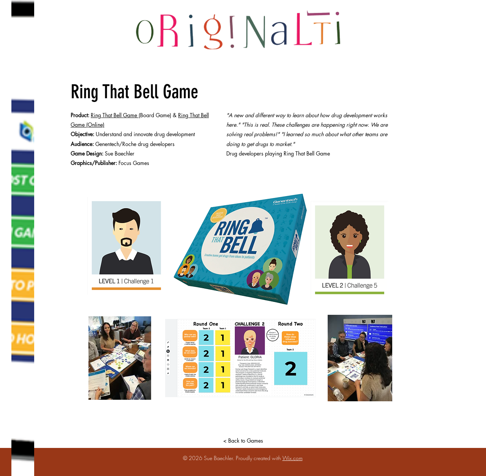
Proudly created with (259, 458)
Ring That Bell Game (115, 115)
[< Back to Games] (243, 440)
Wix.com (292, 458)
